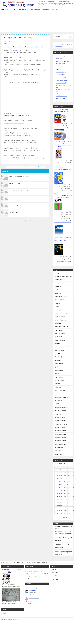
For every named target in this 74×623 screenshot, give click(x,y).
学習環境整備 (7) (59, 370)
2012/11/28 (59, 510)
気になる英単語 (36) (59, 380)
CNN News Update (60, 74)
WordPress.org (55, 579)
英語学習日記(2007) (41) (60, 410)
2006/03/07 (59, 478)
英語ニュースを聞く (60, 63)
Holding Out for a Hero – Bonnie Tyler (14, 123)
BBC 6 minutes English (61, 72)
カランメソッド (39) (59, 330)
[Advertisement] (37, 22)
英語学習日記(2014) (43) (60, 434)
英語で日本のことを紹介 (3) (61, 397)
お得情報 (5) (58, 323)
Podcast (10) (58, 303)
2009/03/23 (59, 499)
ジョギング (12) (58, 336)
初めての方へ (55, 9)
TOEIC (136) (58, 306)
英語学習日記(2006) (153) (61, 407)
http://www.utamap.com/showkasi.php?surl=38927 (17, 115)
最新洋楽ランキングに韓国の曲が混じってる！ (39, 220)
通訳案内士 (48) (58, 454)
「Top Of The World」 (13, 212)
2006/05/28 (59, 481)
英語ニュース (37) (59, 400)
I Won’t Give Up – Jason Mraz (8, 220)
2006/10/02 (59, 484)
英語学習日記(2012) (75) (60, 427)
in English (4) (58, 286)
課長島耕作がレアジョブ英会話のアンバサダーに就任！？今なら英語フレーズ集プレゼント (63, 553)
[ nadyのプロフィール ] (34, 598)
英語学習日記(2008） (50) (61, 414)
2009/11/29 (59, 507)
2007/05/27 (59, 490)
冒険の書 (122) (58, 356)
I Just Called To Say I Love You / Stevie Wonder (19, 198)
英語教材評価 (46, 9)
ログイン (54, 569)
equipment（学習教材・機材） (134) (63, 276)
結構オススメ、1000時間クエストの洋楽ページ (18, 176)
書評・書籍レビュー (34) (60, 373)
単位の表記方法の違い (61, 98)
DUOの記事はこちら (59, 129)
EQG (14, 9)
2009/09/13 (59, 505)
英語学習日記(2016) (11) (60, 440)
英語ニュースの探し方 (61, 83)
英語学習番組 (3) (59, 447)
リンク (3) (57, 353)
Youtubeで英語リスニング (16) (62, 310)
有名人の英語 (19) (59, 377)
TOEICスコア (34, 603)
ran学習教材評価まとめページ (61, 111)
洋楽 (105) (57, 383)
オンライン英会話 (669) (60, 320)
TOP (12, 562)
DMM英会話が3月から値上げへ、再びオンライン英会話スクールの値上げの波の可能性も (63, 538)
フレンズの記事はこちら (60, 167)
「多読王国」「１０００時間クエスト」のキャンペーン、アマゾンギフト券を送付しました (63, 546)
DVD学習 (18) (58, 273)
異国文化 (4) (58, 387)
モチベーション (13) (59, 350)
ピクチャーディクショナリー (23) (62, 346)
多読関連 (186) (58, 360)
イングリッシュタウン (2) (61, 313)
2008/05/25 (59, 493)
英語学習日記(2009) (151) (61, 417)
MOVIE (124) (58, 293)
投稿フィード (55, 572)
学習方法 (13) (58, 367)
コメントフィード (56, 575)
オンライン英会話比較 (23, 9)
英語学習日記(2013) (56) (60, 430)
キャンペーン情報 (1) (60, 333)
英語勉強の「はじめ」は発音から (63, 61)
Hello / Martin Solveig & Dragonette (16, 183)
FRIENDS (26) (58, 279)
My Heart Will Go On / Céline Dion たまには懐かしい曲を (20, 190)
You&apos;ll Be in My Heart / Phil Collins (17, 205)
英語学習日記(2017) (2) (60, 444)
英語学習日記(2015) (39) (60, 437)
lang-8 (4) (57, 289)
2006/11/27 (59, 487)
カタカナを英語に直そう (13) (61, 326)
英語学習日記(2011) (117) (61, 424)
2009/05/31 (59, 502)
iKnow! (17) (57, 283)
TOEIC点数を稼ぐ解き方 (61, 96)
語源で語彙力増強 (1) (60, 451)
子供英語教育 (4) (59, 363)
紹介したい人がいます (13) (61, 390)
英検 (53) (57, 393)
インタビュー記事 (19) (60, 316)
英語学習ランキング (35, 9)
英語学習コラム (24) (59, 404)
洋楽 (5, 43)
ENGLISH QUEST (5, 9)
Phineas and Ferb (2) (60, 299)
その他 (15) (57, 343)
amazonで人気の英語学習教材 (61, 109)
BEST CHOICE (59, 46)
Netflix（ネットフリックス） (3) (62, 296)
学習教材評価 (59, 58)
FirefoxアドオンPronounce (62, 80)
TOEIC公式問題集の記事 (60, 240)
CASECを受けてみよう (61, 93)
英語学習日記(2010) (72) (60, 420)
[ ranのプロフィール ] (33, 590)
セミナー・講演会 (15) (60, 340)
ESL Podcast (59, 69)
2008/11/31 (59, 496)
